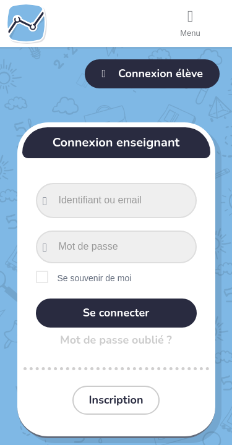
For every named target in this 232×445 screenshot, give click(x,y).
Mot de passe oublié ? (116, 340)
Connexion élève (152, 73)
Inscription (116, 399)
